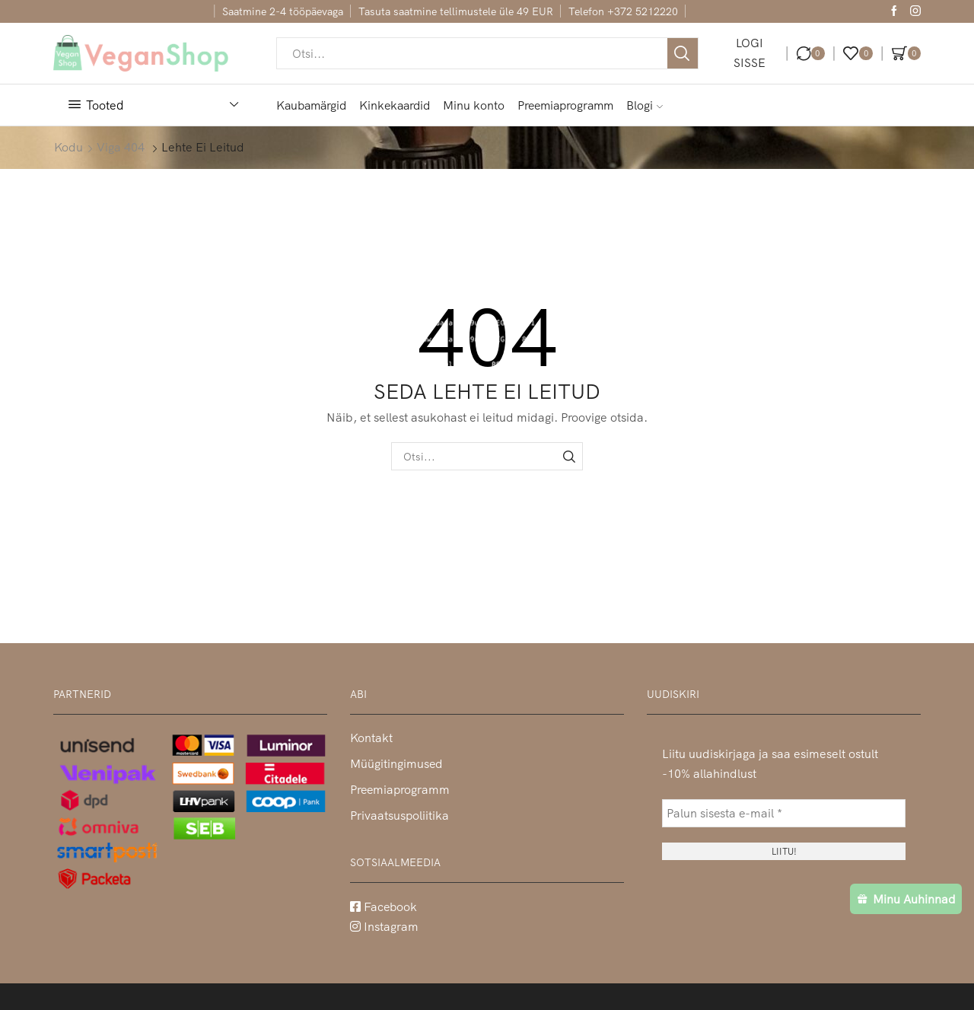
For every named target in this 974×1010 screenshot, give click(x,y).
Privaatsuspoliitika (399, 815)
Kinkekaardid (394, 105)
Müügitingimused (396, 763)
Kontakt (371, 737)
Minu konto (474, 105)
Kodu (68, 147)
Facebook (383, 906)
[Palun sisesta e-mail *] (784, 813)
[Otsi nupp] (682, 53)
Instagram (384, 926)
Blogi (644, 105)
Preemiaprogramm (565, 105)
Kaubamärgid (311, 105)
